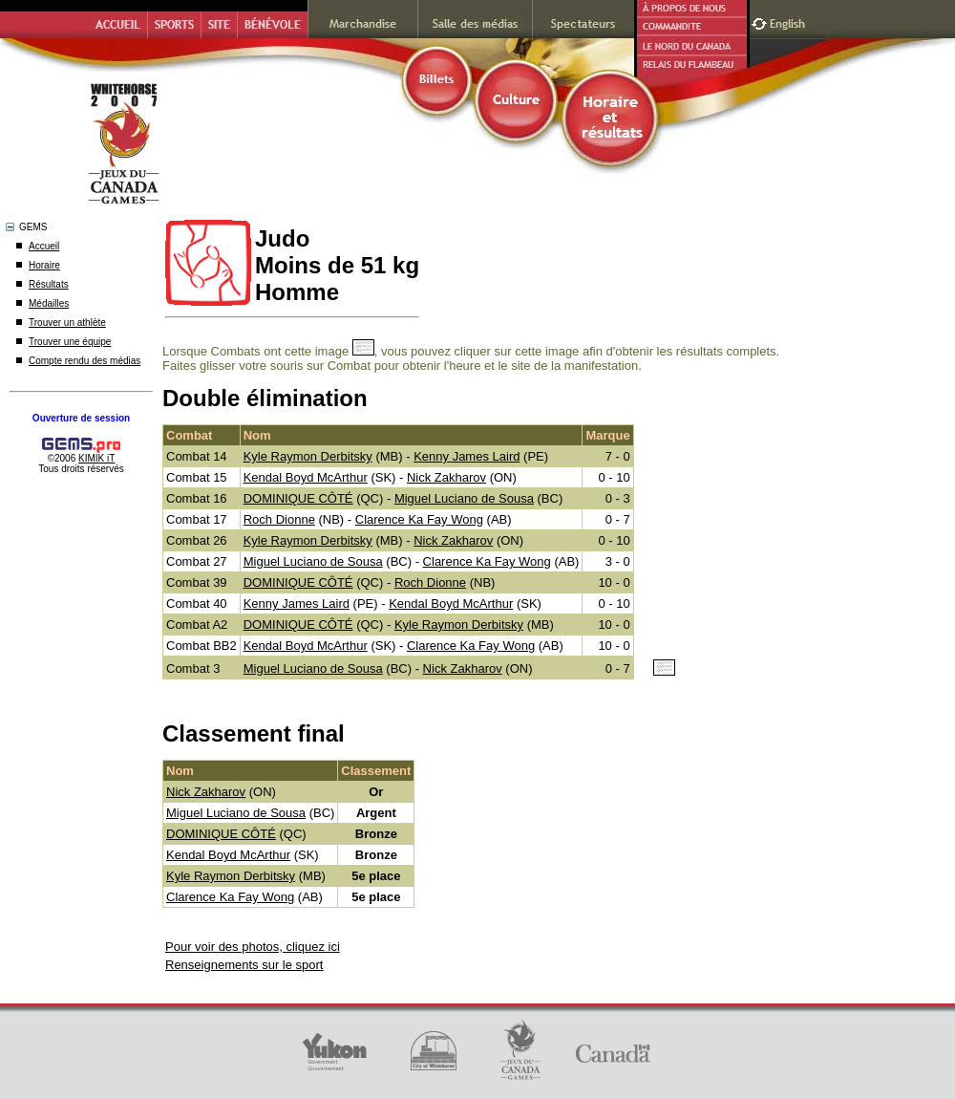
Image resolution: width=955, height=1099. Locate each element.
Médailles (49, 303)
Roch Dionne (279, 519)
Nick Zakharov (446, 477)
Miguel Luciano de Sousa (464, 498)
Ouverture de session (81, 418)
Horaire (44, 265)
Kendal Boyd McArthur (306, 477)
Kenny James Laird (467, 456)
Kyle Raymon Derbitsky (308, 456)
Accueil (44, 246)
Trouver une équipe (70, 341)
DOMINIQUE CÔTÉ (298, 498)
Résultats (49, 284)
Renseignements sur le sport (244, 965)
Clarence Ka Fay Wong (419, 519)
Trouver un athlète (67, 322)
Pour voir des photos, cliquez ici (252, 946)
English (789, 21)
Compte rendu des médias (84, 361)
